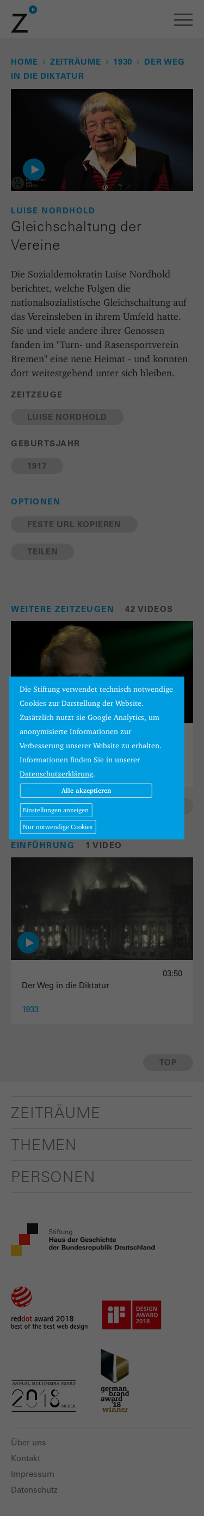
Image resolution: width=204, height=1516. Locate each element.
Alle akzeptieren (86, 790)
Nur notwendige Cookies (57, 827)
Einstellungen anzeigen (56, 810)
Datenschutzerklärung (56, 773)
